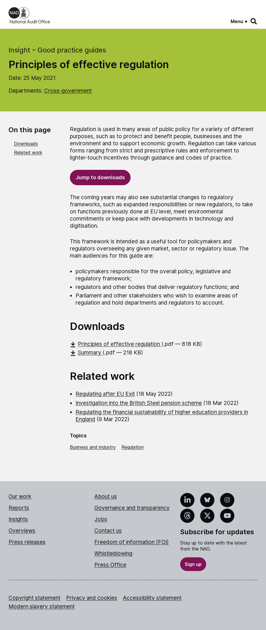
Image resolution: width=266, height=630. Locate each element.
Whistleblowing (113, 553)
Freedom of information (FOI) (131, 542)
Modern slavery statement (42, 606)
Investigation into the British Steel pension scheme (139, 403)
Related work (28, 152)
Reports (19, 508)
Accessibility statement (152, 598)
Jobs (100, 519)
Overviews (22, 530)
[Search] (254, 21)
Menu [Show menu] (237, 21)
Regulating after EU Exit (105, 394)
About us (105, 496)
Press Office (110, 565)
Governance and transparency (132, 508)
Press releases (27, 542)
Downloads (26, 143)
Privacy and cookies (91, 598)
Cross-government (68, 90)
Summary (86, 352)
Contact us (108, 530)
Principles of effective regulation (115, 344)
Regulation (132, 447)
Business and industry (93, 447)
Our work (20, 496)
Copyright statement (34, 598)
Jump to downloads (100, 177)
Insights (18, 519)
